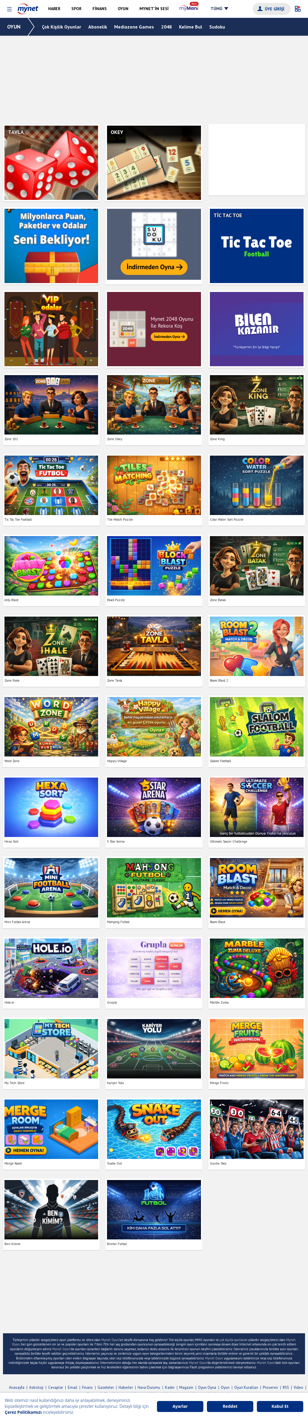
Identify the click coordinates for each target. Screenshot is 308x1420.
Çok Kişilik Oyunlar (61, 27)
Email (72, 1387)
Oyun (225, 1387)
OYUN (14, 26)
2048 (166, 27)
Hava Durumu (149, 1387)
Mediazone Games (134, 27)
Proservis (270, 1387)
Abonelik (97, 27)
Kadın (170, 1387)
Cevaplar (55, 1387)
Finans (87, 1387)
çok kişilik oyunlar (232, 1340)
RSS (286, 1387)
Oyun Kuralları (246, 1387)
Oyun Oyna (207, 1387)
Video (298, 1387)
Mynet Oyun (110, 1340)
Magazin (186, 1387)
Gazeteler (106, 1387)
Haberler (126, 1387)
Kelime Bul (190, 27)
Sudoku (217, 27)
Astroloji (36, 1387)
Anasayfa (16, 1387)
